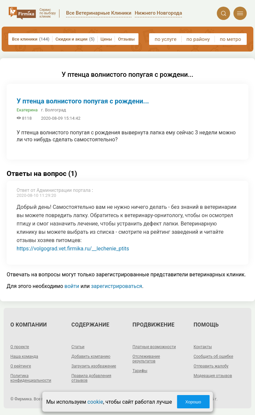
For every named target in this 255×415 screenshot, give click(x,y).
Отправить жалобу (211, 366)
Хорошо (193, 401)
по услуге (166, 39)
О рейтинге (20, 366)
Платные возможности (154, 347)
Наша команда (24, 356)
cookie (95, 402)
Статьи (77, 347)
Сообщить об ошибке (213, 356)
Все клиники (30, 39)
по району (198, 39)
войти (71, 286)
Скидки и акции (75, 39)
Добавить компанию (90, 356)
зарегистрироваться (116, 286)
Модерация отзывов (213, 375)
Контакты (203, 347)
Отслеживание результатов (146, 358)
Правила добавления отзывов (91, 378)
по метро (230, 39)
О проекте (19, 347)
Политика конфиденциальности (30, 378)
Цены (106, 39)
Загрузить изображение (93, 366)
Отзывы (126, 39)
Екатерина (27, 109)
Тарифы (139, 370)
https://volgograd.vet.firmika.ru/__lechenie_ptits (73, 248)
